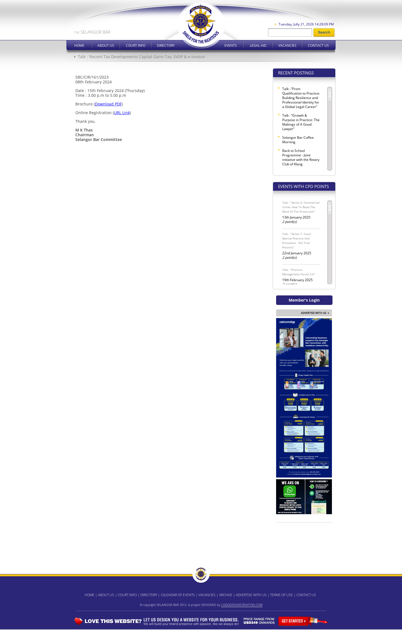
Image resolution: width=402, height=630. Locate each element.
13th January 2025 (301, 212)
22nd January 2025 (301, 246)
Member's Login (304, 300)
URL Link (122, 112)
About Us (105, 45)
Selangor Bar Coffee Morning (298, 139)
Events (230, 45)
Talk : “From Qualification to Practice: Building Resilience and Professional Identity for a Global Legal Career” (301, 98)
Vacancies (287, 45)
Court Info (135, 45)
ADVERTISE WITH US (251, 595)
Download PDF (108, 104)
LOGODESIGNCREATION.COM (241, 605)
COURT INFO (127, 595)
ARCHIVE (225, 595)
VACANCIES (207, 595)
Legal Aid (258, 45)
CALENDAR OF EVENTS (178, 595)
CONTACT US (306, 595)
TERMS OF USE (281, 595)
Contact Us (318, 45)
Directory (166, 45)
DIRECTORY (148, 595)
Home (79, 45)
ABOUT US (106, 595)
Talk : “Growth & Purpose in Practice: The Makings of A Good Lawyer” (301, 122)
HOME (89, 595)
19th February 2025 (301, 277)
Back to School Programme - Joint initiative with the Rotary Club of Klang (300, 157)
